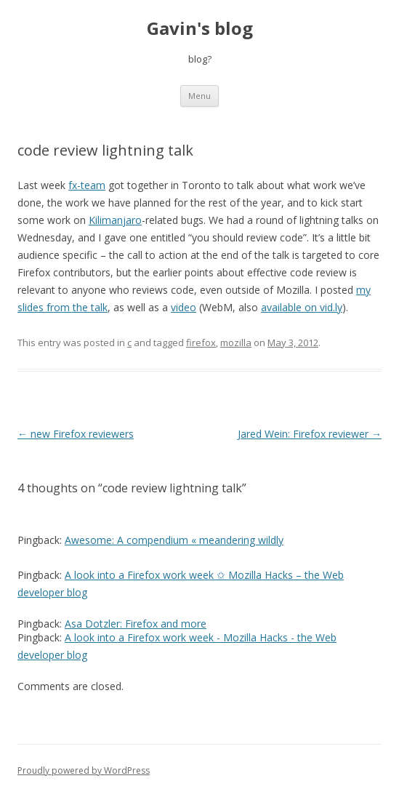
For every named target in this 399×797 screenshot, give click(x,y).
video (183, 307)
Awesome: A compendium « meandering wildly (174, 540)
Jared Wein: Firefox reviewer (310, 434)
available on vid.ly (301, 307)
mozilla (235, 342)
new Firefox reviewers (75, 434)
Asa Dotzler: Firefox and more (135, 623)
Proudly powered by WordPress (83, 770)
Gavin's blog (200, 28)
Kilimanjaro (115, 220)
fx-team (86, 185)
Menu (199, 95)
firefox (201, 342)
